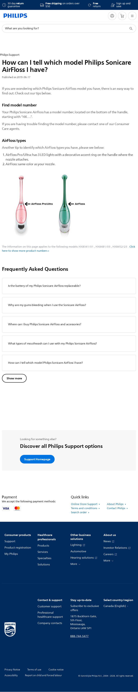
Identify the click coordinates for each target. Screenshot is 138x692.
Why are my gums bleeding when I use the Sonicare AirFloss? (47, 305)
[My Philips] (112, 16)
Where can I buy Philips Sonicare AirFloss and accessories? (44, 324)
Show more (14, 378)
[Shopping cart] (122, 16)
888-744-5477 (79, 636)
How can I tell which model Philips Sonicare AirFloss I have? (45, 362)
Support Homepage (37, 459)
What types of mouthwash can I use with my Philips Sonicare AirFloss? (52, 343)
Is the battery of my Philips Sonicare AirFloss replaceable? (44, 286)
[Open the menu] (132, 16)
